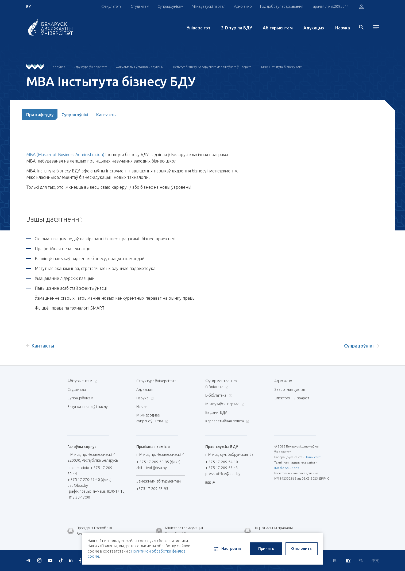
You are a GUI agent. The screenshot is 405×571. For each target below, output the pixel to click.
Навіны (142, 406)
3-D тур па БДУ (236, 27)
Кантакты (106, 114)
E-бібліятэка (217, 395)
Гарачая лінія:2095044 (330, 6)
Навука (342, 27)
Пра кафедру (39, 114)
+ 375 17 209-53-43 (221, 468)
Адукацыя (314, 27)
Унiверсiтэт (198, 27)
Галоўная (58, 66)
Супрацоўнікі (74, 114)
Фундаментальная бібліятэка (221, 384)
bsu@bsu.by (77, 485)
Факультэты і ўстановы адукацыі (139, 66)
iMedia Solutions (286, 467)
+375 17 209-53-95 (152, 489)
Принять (266, 548)
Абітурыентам (278, 27)
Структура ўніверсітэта (90, 66)
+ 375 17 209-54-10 (221, 462)
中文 (375, 560)
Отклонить (301, 548)
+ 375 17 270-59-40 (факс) (89, 479)
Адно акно (243, 6)
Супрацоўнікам (170, 6)
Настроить (227, 549)
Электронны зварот (291, 398)
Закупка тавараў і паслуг (88, 406)
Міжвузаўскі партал (209, 6)
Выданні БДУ (216, 412)
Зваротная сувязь (289, 389)
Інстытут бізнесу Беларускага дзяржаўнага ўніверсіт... (212, 66)
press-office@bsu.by (222, 474)
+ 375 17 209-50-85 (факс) (158, 462)
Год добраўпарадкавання (281, 6)
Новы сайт (313, 457)
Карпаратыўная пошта (226, 421)
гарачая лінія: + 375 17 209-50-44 (90, 471)
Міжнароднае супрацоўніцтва (152, 418)
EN (361, 560)
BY (348, 560)
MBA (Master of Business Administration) (65, 154)
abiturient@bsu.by (151, 468)
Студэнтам (140, 6)
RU (335, 560)
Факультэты (111, 6)
